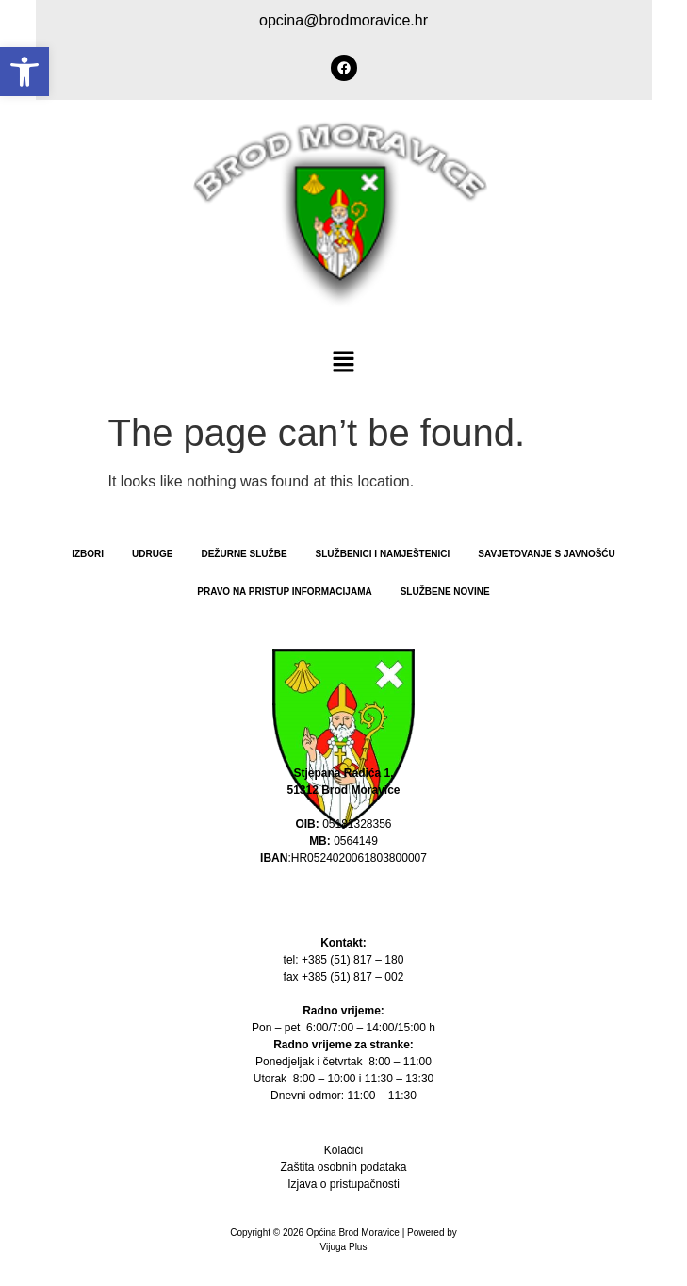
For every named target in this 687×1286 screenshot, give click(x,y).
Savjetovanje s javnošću (546, 554)
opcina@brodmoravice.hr (343, 20)
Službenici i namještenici (383, 554)
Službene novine (445, 591)
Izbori (88, 554)
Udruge (152, 554)
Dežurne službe (243, 554)
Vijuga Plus (344, 1247)
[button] (24, 71)
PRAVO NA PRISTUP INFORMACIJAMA (284, 591)
